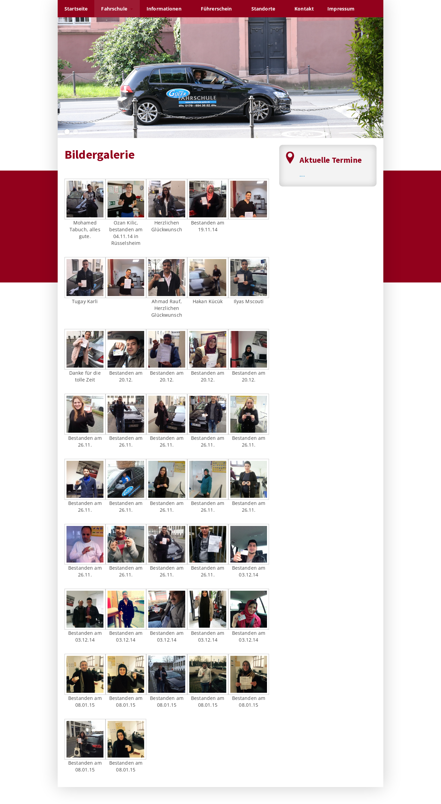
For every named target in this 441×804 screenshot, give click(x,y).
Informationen (167, 8)
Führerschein (219, 8)
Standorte (266, 8)
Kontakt (304, 8)
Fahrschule (117, 8)
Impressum (343, 8)
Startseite (76, 8)
